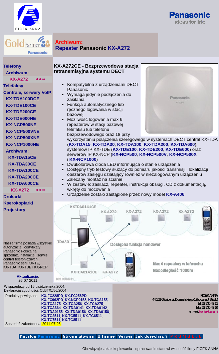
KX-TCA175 (51, 304)
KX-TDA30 (104, 144)
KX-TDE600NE (21, 118)
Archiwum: (17, 72)
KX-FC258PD (75, 296)
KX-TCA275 (93, 304)
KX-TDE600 (178, 149)
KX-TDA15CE (22, 157)
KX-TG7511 (50, 320)
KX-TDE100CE (21, 105)
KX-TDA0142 (96, 308)
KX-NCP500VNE (22, 131)
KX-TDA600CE (23, 183)
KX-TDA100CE (23, 170)
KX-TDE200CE (21, 111)
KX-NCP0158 (75, 300)
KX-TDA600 (183, 144)
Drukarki (12, 196)
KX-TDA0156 (75, 312)
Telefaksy (13, 85)
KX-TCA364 (51, 308)
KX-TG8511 (71, 320)
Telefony (12, 66)
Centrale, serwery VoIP (27, 92)
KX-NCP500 (124, 154)
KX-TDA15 (79, 144)
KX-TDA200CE (23, 177)
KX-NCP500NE (21, 124)
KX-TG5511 (71, 316)
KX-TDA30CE (22, 164)
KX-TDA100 (129, 144)
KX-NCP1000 (82, 159)
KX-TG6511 (92, 316)
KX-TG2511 (50, 316)
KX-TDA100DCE (22, 98)
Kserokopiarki (18, 202)
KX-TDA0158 (98, 312)
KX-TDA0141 (73, 308)
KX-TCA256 (72, 304)
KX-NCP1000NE (22, 144)
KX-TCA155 (97, 300)
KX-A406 (175, 194)
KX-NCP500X (183, 154)
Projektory (14, 209)
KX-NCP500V (153, 154)
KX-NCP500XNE (22, 137)
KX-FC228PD (52, 296)
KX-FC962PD (52, 300)
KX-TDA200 (156, 144)
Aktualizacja (27, 276)
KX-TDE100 (125, 149)
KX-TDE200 (151, 149)
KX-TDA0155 (52, 312)
